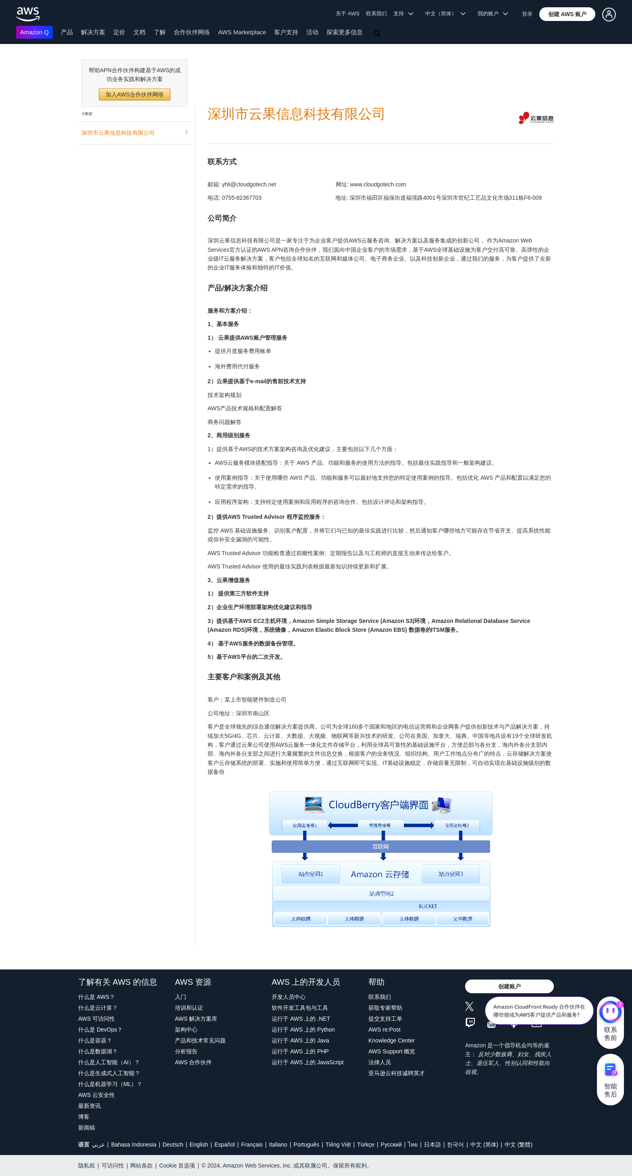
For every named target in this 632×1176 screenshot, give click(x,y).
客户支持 (286, 32)
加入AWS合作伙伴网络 (134, 94)
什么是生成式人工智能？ (109, 1073)
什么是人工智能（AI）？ (109, 1062)
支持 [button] (403, 13)
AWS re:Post (384, 1029)
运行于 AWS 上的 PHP (300, 1051)
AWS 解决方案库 (196, 1018)
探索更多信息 (344, 32)
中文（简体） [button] (445, 13)
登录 (527, 14)
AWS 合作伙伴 (193, 1062)
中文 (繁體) (518, 1144)
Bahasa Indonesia (133, 1144)
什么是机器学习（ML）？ (110, 1084)
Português (306, 1144)
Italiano (278, 1144)
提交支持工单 (385, 1018)
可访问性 (113, 1165)
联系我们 (376, 13)
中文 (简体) (484, 1144)
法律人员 (379, 1062)
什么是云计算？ (98, 1008)
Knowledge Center (391, 1040)
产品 (67, 32)
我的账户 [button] (493, 13)
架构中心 (186, 1029)
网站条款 (141, 1165)
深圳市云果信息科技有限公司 (134, 132)
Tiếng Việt (338, 1144)
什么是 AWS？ (96, 997)
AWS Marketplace (242, 32)
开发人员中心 (289, 997)
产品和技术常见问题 (200, 1040)
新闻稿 (86, 1127)
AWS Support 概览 (391, 1051)
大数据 (86, 114)
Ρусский (391, 1144)
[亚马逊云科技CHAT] (610, 1013)
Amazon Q (34, 32)
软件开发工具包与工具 (300, 1008)
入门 (180, 997)
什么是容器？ (95, 1040)
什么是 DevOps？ (100, 1029)
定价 (119, 32)
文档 (139, 32)
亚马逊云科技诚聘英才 (396, 1073)
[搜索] (377, 34)
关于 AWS (348, 13)
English (198, 1144)
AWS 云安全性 (96, 1095)
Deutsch (172, 1144)
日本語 (432, 1144)
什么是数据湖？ (98, 1051)
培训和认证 (189, 1008)
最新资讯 (89, 1106)
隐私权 (86, 1165)
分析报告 (186, 1051)
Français (252, 1144)
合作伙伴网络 (192, 32)
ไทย (413, 1144)
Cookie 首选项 (177, 1165)
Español (224, 1144)
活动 (312, 32)
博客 (83, 1116)
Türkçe (365, 1144)
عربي (98, 1144)
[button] (567, 14)
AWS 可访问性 (96, 1018)
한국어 (455, 1144)
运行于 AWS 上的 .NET (301, 1018)
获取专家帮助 (385, 1008)
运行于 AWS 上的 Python (303, 1029)
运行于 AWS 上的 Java (300, 1040)
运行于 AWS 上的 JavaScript (307, 1062)
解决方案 (93, 32)
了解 (160, 32)
